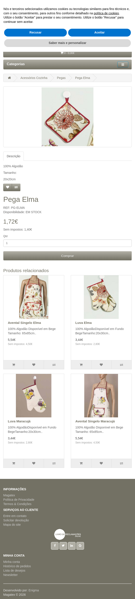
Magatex (9, 495)
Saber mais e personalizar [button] (67, 590)
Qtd (5, 236)
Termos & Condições (17, 504)
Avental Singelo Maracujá (95, 421)
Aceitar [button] (99, 580)
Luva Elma (83, 323)
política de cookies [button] (106, 560)
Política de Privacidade (18, 499)
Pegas (61, 78)
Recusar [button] (35, 580)
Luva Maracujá (19, 421)
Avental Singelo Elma (24, 323)
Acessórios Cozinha (33, 78)
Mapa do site (12, 524)
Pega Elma (82, 78)
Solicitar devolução (16, 520)
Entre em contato (15, 516)
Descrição (13, 156)
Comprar (67, 256)
